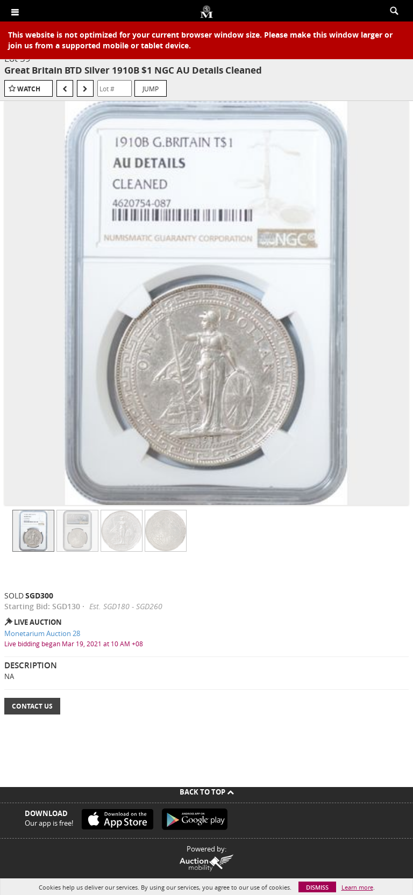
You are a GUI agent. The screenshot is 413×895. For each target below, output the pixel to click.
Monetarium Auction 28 (42, 633)
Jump (151, 88)
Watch (28, 88)
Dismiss (317, 887)
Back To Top (207, 792)
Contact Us (32, 706)
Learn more (357, 887)
